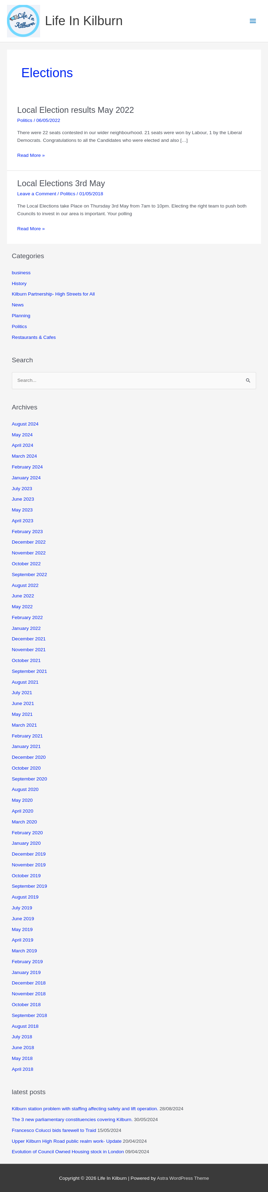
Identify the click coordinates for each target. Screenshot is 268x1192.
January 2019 (26, 972)
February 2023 (27, 531)
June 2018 (23, 1047)
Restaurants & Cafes (34, 337)
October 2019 (26, 875)
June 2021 (23, 703)
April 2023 (23, 520)
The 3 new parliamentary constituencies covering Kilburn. (72, 1119)
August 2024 (25, 424)
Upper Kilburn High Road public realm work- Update (67, 1141)
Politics (24, 120)
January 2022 (26, 628)
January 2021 (26, 746)
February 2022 (27, 617)
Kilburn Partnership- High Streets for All (53, 294)
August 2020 (25, 789)
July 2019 (22, 907)
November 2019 (29, 864)
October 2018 (26, 1004)
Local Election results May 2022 (75, 110)
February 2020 (27, 832)
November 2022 (29, 552)
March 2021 (24, 725)
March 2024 (24, 456)
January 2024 (26, 477)
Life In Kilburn (84, 21)
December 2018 (29, 983)
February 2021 (27, 736)
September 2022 (29, 574)
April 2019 (23, 940)
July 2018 (22, 1036)
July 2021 (22, 692)
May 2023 (22, 510)
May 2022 (22, 606)
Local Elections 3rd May (61, 183)
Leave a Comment (36, 193)
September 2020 (29, 779)
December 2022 (29, 542)
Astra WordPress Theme (183, 1178)
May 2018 (22, 1058)
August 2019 (25, 897)
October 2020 (26, 768)
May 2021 (22, 714)
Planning (21, 315)
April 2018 (23, 1069)
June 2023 (23, 499)
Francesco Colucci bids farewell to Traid (54, 1130)
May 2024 (22, 434)
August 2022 (25, 585)
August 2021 (25, 682)
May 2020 (22, 800)
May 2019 (22, 929)
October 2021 (26, 660)
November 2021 (29, 649)
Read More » (31, 156)
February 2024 (27, 467)
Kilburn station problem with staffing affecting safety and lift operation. (85, 1108)
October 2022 (26, 563)
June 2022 (23, 595)
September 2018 (29, 1015)
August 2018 (25, 1026)
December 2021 (29, 638)
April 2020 (23, 811)
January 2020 (26, 843)
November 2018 (29, 993)
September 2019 (29, 886)
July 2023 (22, 488)
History (19, 283)
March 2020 (24, 821)
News (18, 304)
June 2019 (23, 918)
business (21, 272)
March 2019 (24, 950)
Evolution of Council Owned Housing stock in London (68, 1151)
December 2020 (29, 757)
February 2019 (27, 961)
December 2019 (29, 854)
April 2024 (23, 445)
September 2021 (29, 671)
